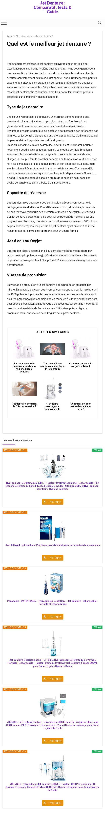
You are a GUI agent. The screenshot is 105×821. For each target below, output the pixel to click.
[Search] (100, 22)
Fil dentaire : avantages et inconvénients (52, 406)
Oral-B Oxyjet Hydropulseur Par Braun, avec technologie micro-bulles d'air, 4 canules (52, 545)
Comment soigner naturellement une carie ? (80, 406)
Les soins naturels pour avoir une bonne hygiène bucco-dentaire (24, 367)
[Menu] (4, 22)
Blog (18, 36)
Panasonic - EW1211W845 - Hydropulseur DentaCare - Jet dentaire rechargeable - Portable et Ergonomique (52, 602)
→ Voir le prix (54, 501)
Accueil (10, 36)
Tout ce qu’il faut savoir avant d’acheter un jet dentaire (52, 366)
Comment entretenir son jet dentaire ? (80, 365)
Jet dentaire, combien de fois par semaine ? (24, 405)
